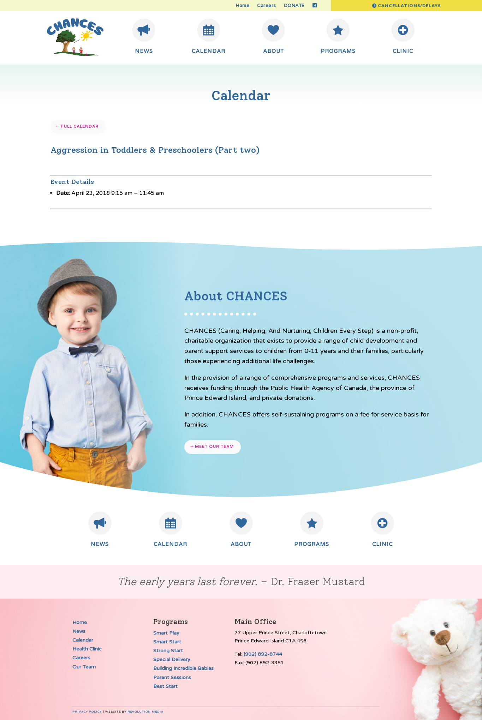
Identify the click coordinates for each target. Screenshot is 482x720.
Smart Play (166, 633)
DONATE (294, 5)
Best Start (165, 686)
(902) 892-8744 (263, 654)
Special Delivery (171, 659)
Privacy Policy (87, 711)
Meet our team (214, 446)
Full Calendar (80, 126)
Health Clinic (87, 649)
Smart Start (167, 642)
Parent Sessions (172, 677)
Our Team (84, 667)
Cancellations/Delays (409, 5)
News (78, 631)
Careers (266, 5)
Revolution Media (145, 711)
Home (242, 5)
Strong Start (168, 651)
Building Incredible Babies (183, 668)
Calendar (82, 640)
